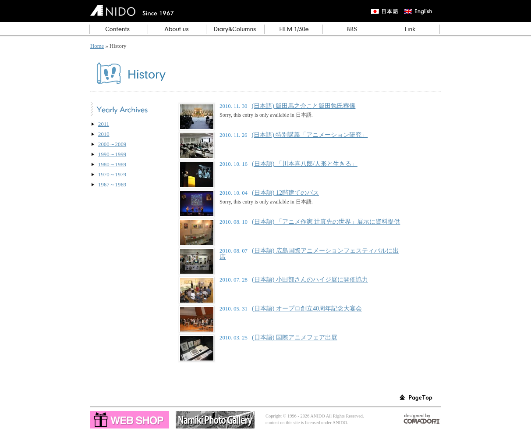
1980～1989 (112, 164)
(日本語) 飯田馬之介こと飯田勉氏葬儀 (304, 105)
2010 (104, 134)
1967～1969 (112, 185)
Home (97, 46)
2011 (103, 124)
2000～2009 (112, 144)
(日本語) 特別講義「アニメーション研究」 (310, 134)
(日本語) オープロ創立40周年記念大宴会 (307, 308)
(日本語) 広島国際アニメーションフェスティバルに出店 (309, 253)
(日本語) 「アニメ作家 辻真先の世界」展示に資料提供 (326, 221)
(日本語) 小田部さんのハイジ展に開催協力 (310, 279)
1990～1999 (112, 154)
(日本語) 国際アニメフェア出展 (294, 337)
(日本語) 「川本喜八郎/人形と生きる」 (305, 163)
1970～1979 (112, 174)
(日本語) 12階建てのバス (285, 192)
